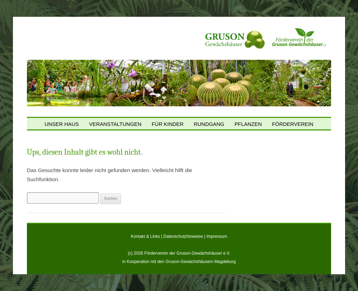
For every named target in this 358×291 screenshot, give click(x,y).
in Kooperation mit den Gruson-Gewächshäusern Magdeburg (179, 261)
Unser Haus (62, 124)
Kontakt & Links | (147, 236)
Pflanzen (248, 124)
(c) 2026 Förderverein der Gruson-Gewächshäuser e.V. (179, 253)
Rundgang (209, 124)
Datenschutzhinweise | (184, 236)
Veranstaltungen (115, 124)
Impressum (217, 236)
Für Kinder (168, 124)
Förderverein (293, 124)
